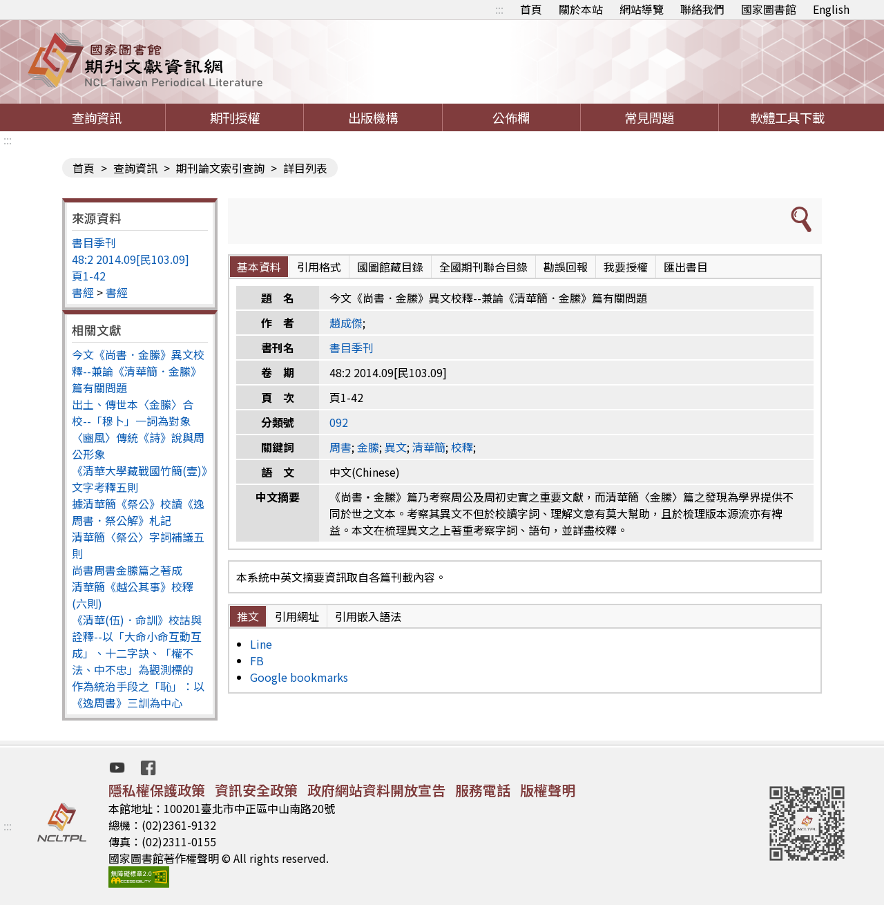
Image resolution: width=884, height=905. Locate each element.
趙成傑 (346, 322)
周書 (340, 447)
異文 (396, 447)
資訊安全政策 (256, 790)
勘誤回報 (566, 266)
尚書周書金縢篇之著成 (127, 570)
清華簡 (428, 447)
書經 (83, 292)
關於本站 (581, 9)
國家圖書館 (768, 9)
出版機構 (373, 117)
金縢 (368, 447)
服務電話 (482, 790)
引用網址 (297, 616)
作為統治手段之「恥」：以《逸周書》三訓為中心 (138, 694)
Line (261, 644)
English (831, 9)
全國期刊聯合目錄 (483, 266)
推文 (248, 616)
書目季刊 (94, 242)
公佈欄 (511, 117)
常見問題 (649, 117)
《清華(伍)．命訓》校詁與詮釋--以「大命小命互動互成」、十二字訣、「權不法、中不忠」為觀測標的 (137, 644)
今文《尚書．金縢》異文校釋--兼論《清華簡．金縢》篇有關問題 (138, 371)
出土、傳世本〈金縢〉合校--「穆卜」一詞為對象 (132, 412)
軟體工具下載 (787, 117)
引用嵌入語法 (368, 616)
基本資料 (259, 266)
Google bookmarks (299, 677)
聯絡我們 (702, 9)
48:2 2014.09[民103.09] (130, 259)
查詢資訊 (97, 117)
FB (257, 660)
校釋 (462, 447)
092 (338, 422)
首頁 (531, 9)
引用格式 (319, 266)
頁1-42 (89, 275)
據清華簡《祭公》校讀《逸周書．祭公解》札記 (138, 511)
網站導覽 (641, 9)
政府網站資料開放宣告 (376, 790)
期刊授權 (235, 117)
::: (499, 9)
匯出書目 (686, 266)
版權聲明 (547, 790)
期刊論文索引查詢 (220, 168)
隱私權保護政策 (156, 790)
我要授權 (626, 266)
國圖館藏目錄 (390, 266)
